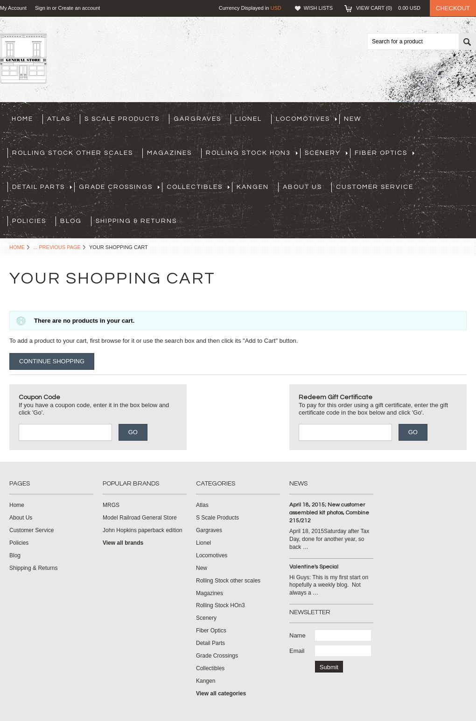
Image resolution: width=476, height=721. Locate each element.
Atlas (58, 119)
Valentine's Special (313, 567)
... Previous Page (57, 247)
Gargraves (197, 119)
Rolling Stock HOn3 (252, 153)
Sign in (43, 8)
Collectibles (198, 187)
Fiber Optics (384, 153)
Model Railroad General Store (140, 517)
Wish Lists (318, 8)
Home (17, 247)
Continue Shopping (51, 361)
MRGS (111, 505)
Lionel (248, 119)
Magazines (169, 153)
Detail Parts (42, 187)
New (352, 119)
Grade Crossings (119, 187)
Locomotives (306, 119)
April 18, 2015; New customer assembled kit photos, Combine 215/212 (329, 513)
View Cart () (388, 8)
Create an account (79, 8)
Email (297, 650)
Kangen (253, 187)
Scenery (326, 153)
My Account (13, 8)
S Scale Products (122, 119)
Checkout (453, 8)
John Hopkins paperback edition (142, 530)
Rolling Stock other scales (72, 153)
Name (297, 635)
